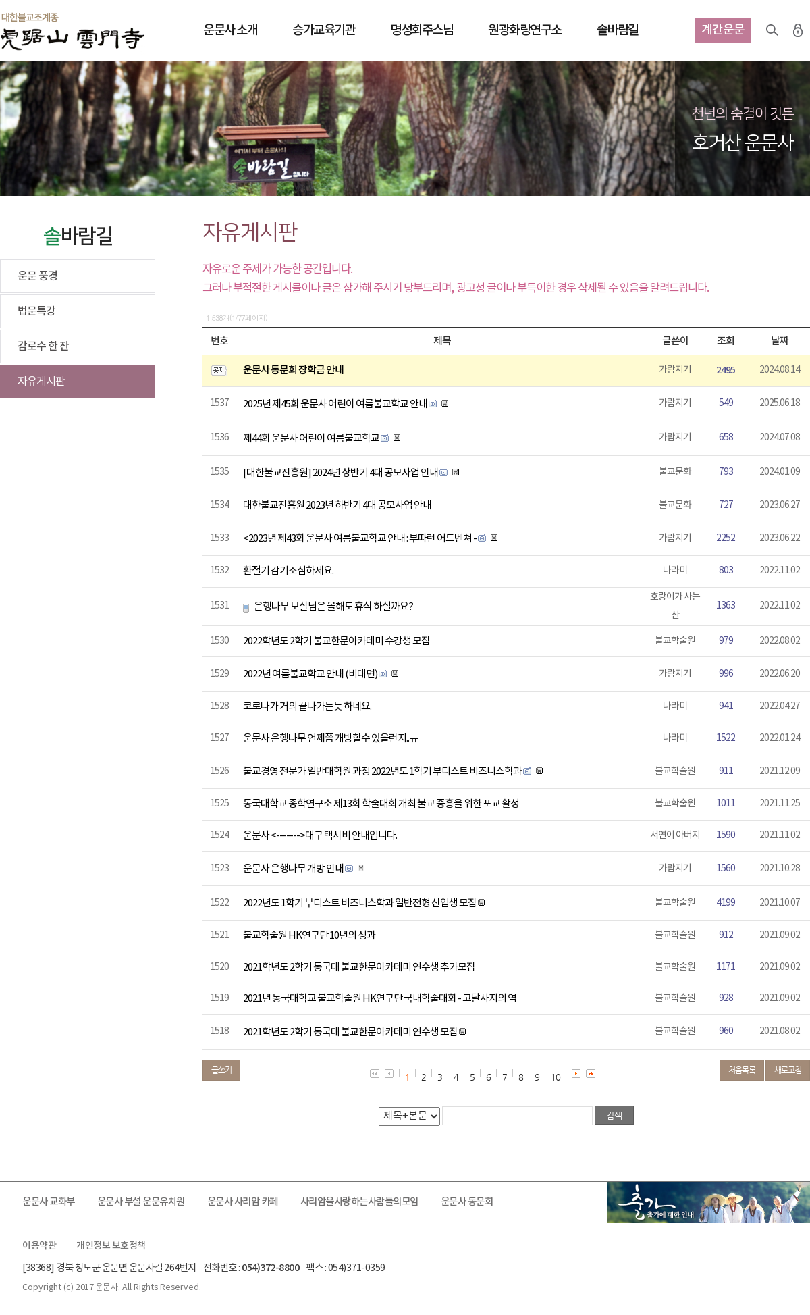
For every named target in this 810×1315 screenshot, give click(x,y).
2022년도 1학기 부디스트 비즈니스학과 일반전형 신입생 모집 (360, 903)
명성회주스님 (421, 30)
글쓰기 (221, 1070)
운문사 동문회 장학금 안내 (293, 370)
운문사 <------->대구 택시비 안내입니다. (320, 836)
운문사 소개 (230, 30)
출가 (709, 1202)
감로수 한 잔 (43, 346)
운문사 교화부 (48, 1202)
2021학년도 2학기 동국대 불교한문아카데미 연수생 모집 (350, 1032)
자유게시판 (41, 382)
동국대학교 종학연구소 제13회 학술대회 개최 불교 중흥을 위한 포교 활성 (381, 804)
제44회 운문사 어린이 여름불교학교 (311, 438)
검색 (772, 30)
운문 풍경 (37, 276)
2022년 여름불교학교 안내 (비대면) (310, 674)
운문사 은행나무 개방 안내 (293, 869)
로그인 (798, 30)
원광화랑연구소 (525, 30)
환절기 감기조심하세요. (288, 571)
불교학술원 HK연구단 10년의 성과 (309, 936)
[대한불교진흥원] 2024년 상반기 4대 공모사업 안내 (340, 473)
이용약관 (39, 1246)
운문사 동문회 (467, 1202)
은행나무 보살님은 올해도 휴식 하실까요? (333, 607)
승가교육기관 (323, 30)
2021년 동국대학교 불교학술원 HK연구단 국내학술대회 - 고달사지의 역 (379, 998)
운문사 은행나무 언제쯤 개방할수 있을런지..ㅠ (330, 738)
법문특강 (36, 311)
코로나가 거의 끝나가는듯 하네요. (307, 707)
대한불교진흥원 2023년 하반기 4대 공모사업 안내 (337, 505)
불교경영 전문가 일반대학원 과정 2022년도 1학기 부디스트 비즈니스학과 (382, 771)
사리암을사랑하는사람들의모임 (359, 1202)
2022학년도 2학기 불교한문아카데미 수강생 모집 (336, 641)
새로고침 (787, 1070)
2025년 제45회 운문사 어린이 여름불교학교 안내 (335, 404)
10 (555, 1077)
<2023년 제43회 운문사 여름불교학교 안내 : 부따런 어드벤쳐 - (360, 538)
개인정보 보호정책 (111, 1246)
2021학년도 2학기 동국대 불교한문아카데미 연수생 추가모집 (359, 967)
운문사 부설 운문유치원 (141, 1202)
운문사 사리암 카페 (242, 1202)
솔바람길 (618, 30)
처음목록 (741, 1070)
